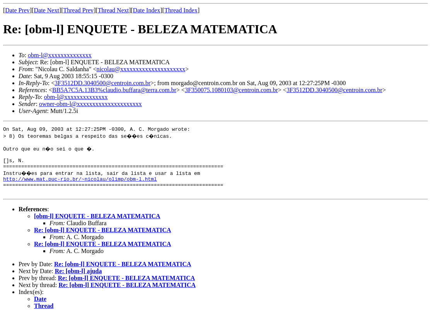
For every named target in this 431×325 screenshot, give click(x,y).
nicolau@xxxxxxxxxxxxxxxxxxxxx (140, 69)
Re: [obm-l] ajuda (78, 280)
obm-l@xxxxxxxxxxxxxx (60, 55)
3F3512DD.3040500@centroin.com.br (102, 83)
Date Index (146, 10)
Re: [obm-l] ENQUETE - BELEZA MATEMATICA (102, 239)
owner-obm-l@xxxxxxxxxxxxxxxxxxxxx (90, 104)
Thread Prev (78, 10)
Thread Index (181, 10)
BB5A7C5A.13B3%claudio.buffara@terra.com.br (114, 90)
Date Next (46, 10)
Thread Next (113, 10)
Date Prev (17, 10)
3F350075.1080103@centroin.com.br (231, 90)
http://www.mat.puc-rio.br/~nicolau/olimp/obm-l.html (80, 185)
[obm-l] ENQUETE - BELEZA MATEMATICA (97, 225)
